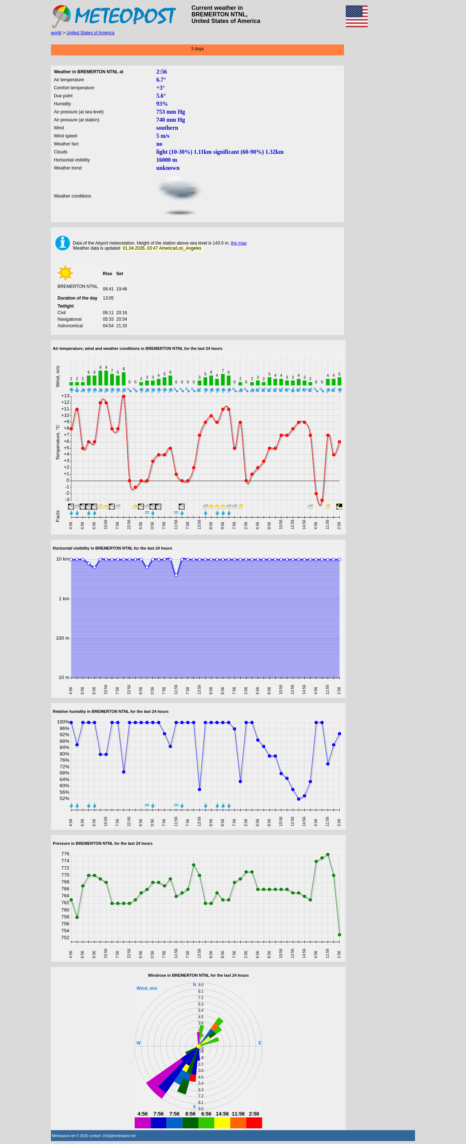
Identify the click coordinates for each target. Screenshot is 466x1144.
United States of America (90, 32)
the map (238, 243)
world (56, 32)
